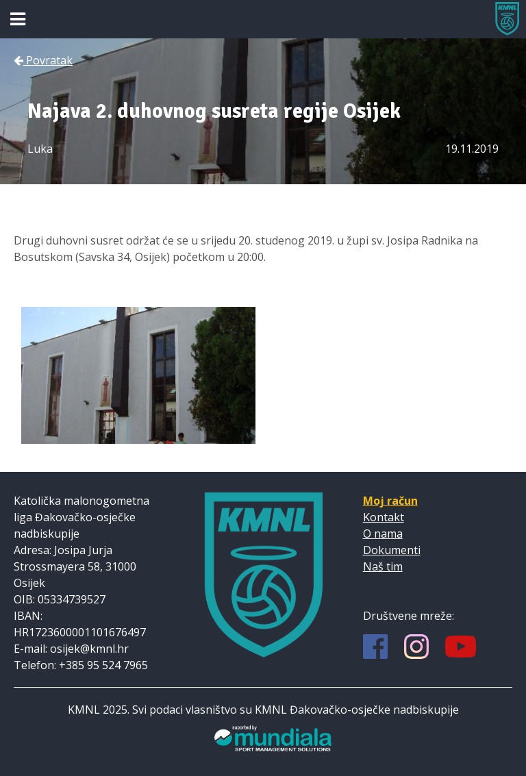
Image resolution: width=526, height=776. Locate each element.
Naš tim (383, 566)
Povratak (43, 60)
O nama (383, 533)
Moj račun (390, 500)
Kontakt (383, 517)
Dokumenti (392, 550)
